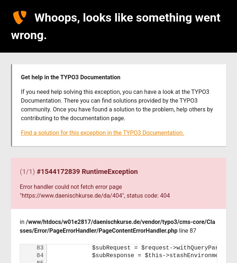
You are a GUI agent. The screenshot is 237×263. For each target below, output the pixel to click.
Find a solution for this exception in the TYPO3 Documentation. (102, 132)
